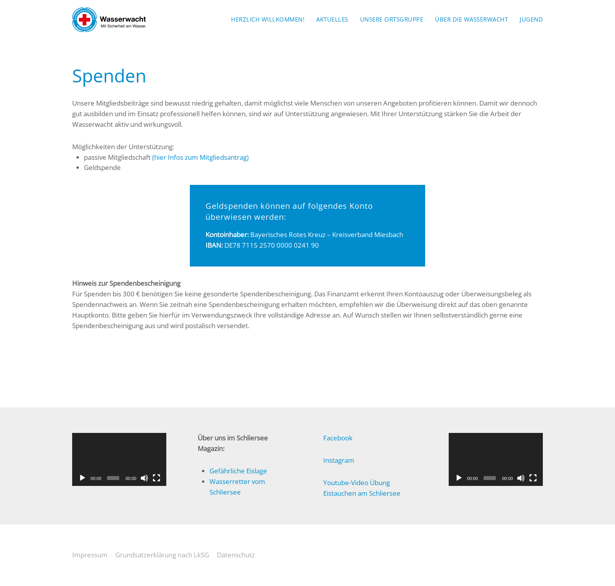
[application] (119, 459)
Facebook (338, 437)
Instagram (338, 460)
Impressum (89, 554)
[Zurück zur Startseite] (109, 19)
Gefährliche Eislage (238, 470)
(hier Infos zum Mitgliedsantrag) (200, 157)
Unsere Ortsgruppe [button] (392, 19)
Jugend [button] (531, 19)
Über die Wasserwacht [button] (471, 19)
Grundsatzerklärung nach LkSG (162, 554)
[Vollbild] (156, 478)
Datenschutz (236, 554)
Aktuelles (332, 19)
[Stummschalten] (144, 478)
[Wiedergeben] (82, 478)
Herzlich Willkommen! (267, 19)
